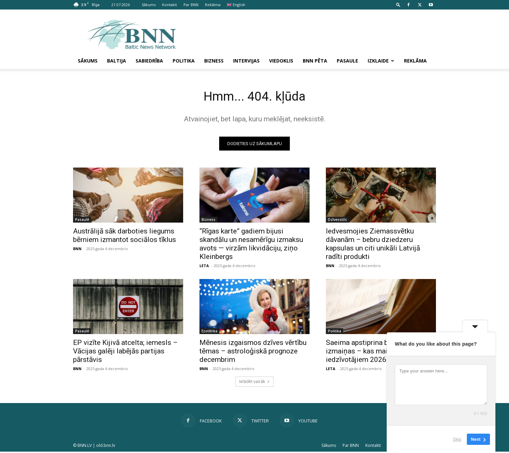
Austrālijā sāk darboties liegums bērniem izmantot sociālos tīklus (124, 236)
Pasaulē (82, 221)
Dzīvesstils (337, 221)
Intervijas (246, 60)
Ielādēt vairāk (254, 383)
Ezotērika (209, 332)
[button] (398, 4)
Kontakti (169, 4)
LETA (204, 266)
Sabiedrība (149, 60)
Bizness (214, 60)
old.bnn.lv (105, 447)
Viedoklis (281, 60)
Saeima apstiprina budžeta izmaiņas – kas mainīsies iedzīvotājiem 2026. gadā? (367, 352)
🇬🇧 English (236, 4)
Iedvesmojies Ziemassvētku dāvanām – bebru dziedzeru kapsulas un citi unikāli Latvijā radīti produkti (373, 245)
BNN (77, 249)
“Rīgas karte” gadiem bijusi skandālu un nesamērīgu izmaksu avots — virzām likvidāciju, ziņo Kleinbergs (251, 245)
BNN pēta (315, 60)
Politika (184, 60)
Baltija (116, 60)
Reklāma (213, 4)
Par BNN (190, 4)
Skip (457, 439)
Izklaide (381, 60)
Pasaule (347, 60)
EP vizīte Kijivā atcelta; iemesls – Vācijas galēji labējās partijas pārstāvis (125, 352)
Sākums (149, 4)
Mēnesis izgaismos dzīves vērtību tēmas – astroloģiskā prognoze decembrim (252, 352)
